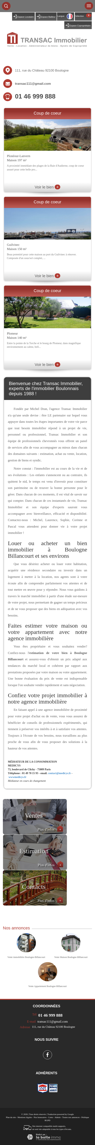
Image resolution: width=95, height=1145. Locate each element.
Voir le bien (47, 187)
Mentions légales (25, 1117)
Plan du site (11, 1117)
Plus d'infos (50, 829)
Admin (58, 1117)
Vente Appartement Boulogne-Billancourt (47, 986)
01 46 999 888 (35, 96)
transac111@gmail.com (33, 84)
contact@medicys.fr (59, 773)
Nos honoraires (40, 1117)
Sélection (79, 16)
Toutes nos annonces (71, 1117)
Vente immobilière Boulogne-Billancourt (26, 957)
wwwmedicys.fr (17, 777)
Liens (50, 1117)
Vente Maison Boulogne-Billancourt (71, 957)
